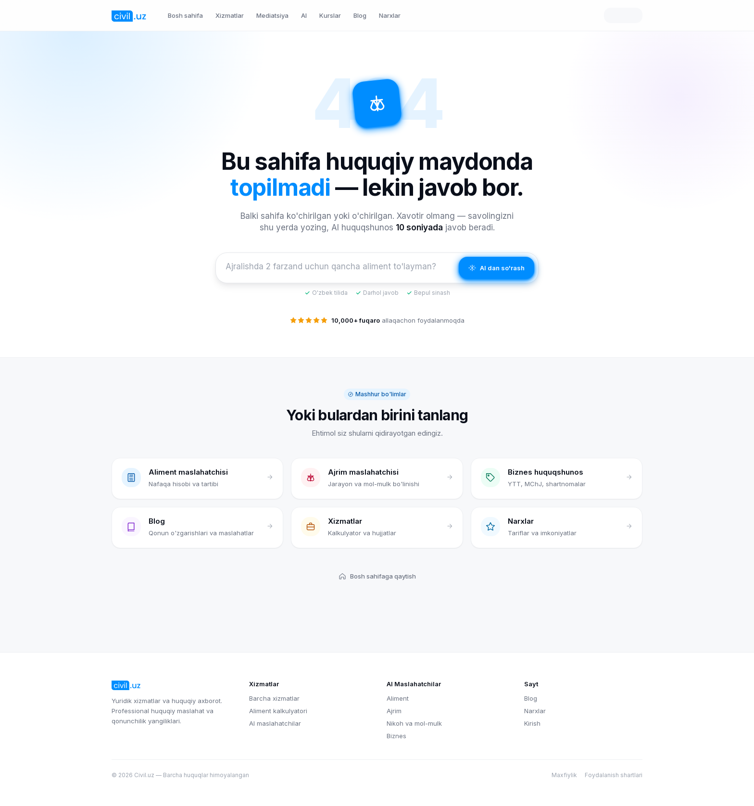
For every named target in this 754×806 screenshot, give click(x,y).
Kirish (532, 723)
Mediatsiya (272, 15)
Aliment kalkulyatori (278, 711)
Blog (359, 15)
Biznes (396, 736)
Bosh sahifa (185, 15)
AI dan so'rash (496, 268)
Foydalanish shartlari (613, 775)
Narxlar (390, 15)
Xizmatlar (229, 15)
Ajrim (394, 711)
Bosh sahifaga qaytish (377, 576)
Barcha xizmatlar (274, 698)
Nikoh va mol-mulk (414, 723)
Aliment (398, 698)
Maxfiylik (564, 775)
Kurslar (330, 15)
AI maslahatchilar (275, 723)
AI (304, 15)
